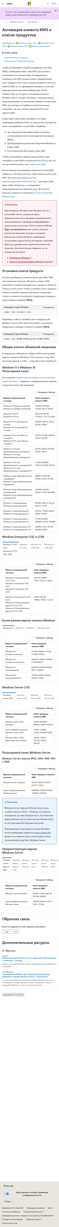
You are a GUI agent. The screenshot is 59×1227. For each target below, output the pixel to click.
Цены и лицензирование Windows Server (31, 261)
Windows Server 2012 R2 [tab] (26, 863)
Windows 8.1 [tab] (8, 628)
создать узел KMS (37, 164)
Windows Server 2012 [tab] (35, 863)
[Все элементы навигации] (4, 22)
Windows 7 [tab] (31, 628)
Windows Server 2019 (19, 46)
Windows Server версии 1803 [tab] (7, 865)
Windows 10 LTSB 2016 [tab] (36, 546)
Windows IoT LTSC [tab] (23, 546)
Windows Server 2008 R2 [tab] (45, 863)
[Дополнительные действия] (54, 22)
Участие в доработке (11, 1211)
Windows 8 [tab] (19, 628)
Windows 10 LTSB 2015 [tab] (49, 546)
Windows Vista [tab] (43, 628)
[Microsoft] (29, 3)
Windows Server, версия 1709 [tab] (16, 865)
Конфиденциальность (32, 1211)
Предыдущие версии (35, 1208)
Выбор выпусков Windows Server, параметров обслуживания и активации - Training (29, 959)
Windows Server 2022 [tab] (22, 697)
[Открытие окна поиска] (48, 3)
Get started (32, 22)
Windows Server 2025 (28, 43)
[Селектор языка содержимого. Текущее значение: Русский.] (8, 1186)
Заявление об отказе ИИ (12, 1208)
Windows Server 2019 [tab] (35, 697)
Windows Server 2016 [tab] (49, 697)
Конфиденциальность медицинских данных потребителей (27, 1215)
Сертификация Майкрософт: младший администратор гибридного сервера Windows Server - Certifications (26, 975)
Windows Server (16, 22)
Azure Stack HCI (43, 832)
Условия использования (12, 1219)
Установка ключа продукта (16, 57)
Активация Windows (20, 257)
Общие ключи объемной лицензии (19, 61)
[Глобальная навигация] (2, 3)
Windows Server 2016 (41, 46)
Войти (54, 3)
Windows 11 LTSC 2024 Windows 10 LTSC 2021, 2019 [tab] (10, 549)
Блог (50, 1208)
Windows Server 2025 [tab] (8, 697)
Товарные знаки (33, 1219)
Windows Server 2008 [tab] (54, 863)
